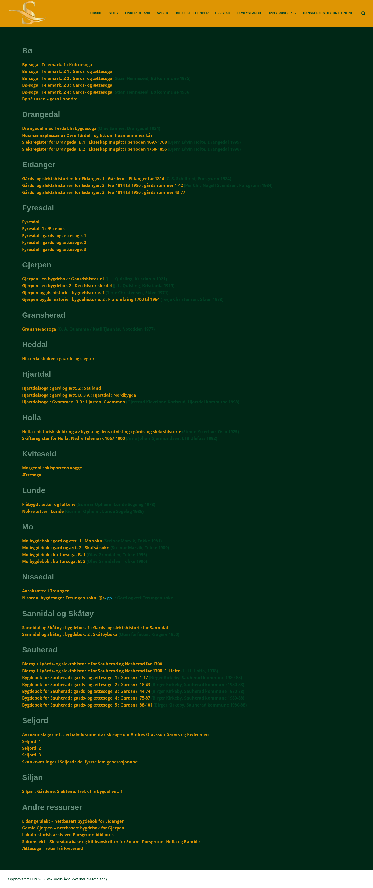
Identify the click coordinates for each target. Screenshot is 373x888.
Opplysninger (283, 13)
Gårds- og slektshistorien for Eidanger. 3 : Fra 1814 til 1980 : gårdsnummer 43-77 (103, 192)
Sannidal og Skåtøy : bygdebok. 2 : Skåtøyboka (70, 634)
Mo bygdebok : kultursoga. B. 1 (53, 554)
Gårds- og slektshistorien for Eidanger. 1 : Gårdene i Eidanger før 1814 (93, 178)
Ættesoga (31, 475)
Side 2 (114, 13)
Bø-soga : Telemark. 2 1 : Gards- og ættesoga (67, 71)
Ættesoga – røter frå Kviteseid (52, 848)
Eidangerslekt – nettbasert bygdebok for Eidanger (73, 821)
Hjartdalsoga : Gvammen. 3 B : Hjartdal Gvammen (73, 402)
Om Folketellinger (192, 13)
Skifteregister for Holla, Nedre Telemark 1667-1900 (73, 438)
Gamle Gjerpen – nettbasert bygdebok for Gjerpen (73, 828)
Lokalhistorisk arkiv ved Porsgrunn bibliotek (68, 835)
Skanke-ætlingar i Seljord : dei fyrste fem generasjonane (80, 762)
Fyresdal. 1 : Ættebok (43, 228)
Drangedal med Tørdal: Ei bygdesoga (59, 128)
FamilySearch (249, 13)
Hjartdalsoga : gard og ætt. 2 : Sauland (61, 388)
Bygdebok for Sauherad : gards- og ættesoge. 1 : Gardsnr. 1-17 (85, 677)
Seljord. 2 (31, 748)
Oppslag (222, 13)
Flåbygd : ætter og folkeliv (48, 504)
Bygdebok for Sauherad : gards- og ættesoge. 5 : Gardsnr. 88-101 (87, 705)
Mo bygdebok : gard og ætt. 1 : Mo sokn (62, 541)
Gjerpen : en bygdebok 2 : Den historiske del (67, 285)
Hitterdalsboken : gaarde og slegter (58, 358)
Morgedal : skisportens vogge (52, 468)
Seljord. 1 (31, 741)
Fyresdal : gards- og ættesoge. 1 (54, 235)
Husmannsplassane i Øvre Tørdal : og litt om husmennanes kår (87, 135)
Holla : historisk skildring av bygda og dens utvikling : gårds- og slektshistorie (101, 431)
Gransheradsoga (39, 329)
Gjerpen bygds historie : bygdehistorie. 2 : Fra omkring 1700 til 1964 (91, 299)
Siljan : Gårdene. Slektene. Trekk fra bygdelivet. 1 (72, 791)
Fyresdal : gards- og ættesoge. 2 (54, 242)
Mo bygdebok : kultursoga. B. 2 (53, 561)
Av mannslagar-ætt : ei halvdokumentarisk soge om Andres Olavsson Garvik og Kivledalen (115, 734)
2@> (108, 598)
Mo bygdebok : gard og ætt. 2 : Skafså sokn (66, 547)
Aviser (162, 13)
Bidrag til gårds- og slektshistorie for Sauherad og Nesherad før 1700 (92, 664)
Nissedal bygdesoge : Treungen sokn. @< (63, 598)
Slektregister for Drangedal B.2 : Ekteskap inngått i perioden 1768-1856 (94, 149)
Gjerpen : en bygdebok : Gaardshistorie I (63, 279)
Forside (95, 13)
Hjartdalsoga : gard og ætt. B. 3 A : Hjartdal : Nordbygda (79, 395)
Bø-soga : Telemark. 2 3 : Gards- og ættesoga (67, 85)
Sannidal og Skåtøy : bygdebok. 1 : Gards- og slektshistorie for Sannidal (95, 627)
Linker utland (137, 13)
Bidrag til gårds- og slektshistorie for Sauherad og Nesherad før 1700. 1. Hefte (101, 671)
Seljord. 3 (31, 755)
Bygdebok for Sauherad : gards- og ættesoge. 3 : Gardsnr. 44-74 (86, 691)
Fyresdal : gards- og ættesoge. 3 (54, 249)
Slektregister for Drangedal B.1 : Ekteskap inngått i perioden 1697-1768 (94, 142)
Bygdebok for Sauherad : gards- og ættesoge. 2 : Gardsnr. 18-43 (86, 684)
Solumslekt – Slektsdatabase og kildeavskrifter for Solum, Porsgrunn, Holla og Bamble (111, 842)
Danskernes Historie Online (328, 13)
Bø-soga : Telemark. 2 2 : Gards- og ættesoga (67, 78)
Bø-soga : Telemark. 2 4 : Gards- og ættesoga (67, 92)
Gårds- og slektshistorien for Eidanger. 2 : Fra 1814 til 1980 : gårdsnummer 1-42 (102, 185)
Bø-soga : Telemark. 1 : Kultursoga (57, 65)
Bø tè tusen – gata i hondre (49, 99)
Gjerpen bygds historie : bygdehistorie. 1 (63, 292)
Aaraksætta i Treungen (46, 591)
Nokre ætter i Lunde (43, 511)
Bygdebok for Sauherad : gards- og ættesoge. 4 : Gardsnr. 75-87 (86, 698)
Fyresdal (30, 222)
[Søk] (363, 13)
